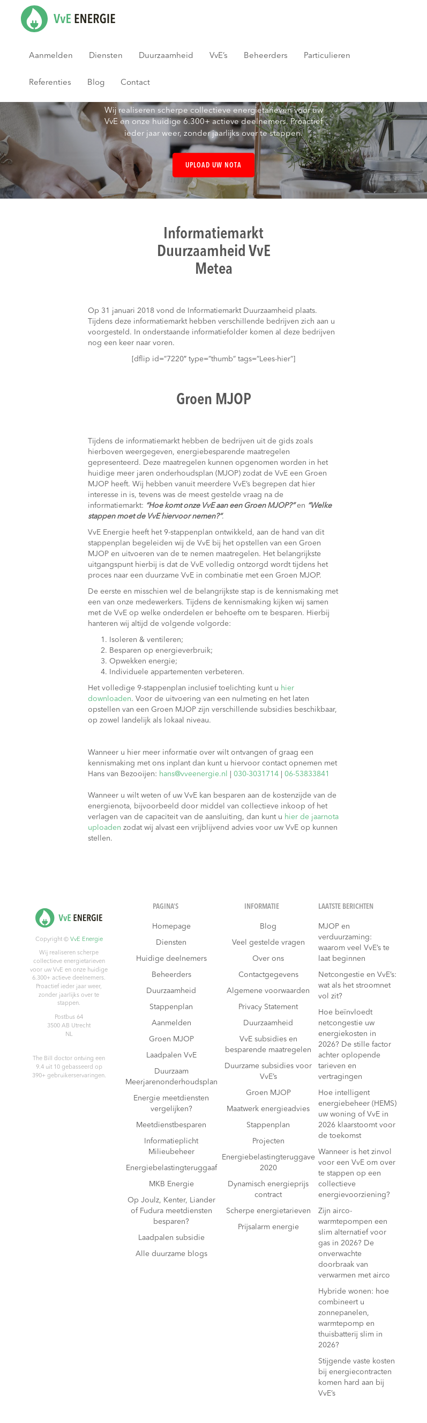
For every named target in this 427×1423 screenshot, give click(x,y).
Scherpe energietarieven (268, 1211)
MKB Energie (171, 1184)
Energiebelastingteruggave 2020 (268, 1163)
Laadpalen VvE (171, 1055)
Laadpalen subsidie (171, 1238)
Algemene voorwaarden (268, 991)
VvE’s (218, 56)
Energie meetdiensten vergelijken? (171, 1103)
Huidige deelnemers (171, 958)
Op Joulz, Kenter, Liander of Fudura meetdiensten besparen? (171, 1210)
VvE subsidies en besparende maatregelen (268, 1044)
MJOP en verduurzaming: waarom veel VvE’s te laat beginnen (353, 942)
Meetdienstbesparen (171, 1125)
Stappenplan (171, 1007)
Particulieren (327, 56)
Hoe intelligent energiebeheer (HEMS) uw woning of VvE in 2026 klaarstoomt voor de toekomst (357, 1114)
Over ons (268, 958)
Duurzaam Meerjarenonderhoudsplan (171, 1077)
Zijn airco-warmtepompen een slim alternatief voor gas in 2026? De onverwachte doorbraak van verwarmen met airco (354, 1243)
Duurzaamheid (166, 56)
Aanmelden (51, 56)
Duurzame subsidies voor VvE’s (268, 1071)
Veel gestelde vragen (268, 942)
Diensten (106, 56)
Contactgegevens (268, 975)
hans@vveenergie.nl (193, 774)
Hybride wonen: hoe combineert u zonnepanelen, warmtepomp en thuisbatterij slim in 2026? (353, 1318)
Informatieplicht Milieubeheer (171, 1146)
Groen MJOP (171, 1039)
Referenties (50, 83)
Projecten (268, 1141)
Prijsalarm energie (268, 1227)
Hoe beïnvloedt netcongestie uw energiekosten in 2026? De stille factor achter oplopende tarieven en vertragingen (354, 1045)
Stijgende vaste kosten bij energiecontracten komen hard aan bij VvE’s (356, 1377)
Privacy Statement (268, 1007)
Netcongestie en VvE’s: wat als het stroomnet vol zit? (357, 985)
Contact (135, 83)
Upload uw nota (213, 165)
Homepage (171, 926)
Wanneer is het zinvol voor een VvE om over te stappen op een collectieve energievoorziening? (356, 1173)
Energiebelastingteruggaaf (171, 1168)
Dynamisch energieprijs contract (268, 1189)
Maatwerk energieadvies (268, 1109)
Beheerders (266, 56)
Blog (95, 83)
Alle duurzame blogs (171, 1254)
